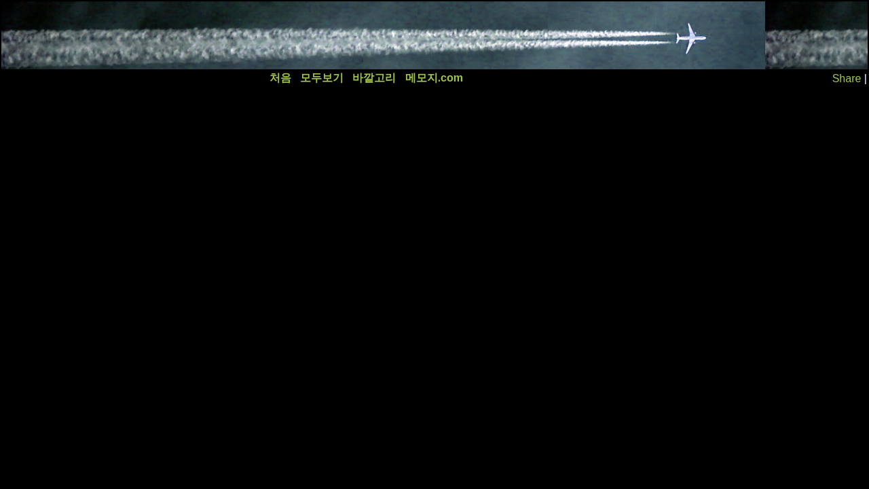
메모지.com (434, 78)
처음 (280, 78)
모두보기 (322, 78)
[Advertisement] (249, 35)
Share (847, 78)
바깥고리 (374, 78)
